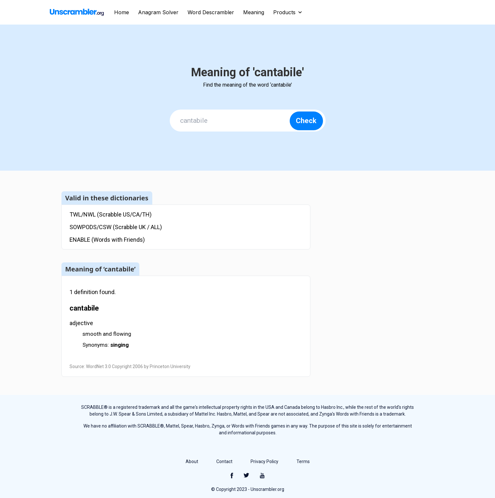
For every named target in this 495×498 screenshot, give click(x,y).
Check (306, 121)
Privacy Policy (264, 461)
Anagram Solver (158, 12)
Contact (224, 461)
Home (121, 12)
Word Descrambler (211, 12)
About (192, 461)
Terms (303, 461)
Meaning (253, 12)
